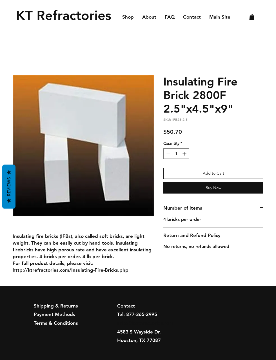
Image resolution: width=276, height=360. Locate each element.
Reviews (9, 186)
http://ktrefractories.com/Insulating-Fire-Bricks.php (70, 270)
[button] (251, 17)
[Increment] (184, 154)
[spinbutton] (176, 154)
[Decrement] (167, 154)
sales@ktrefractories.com (145, 323)
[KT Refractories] (65, 15)
